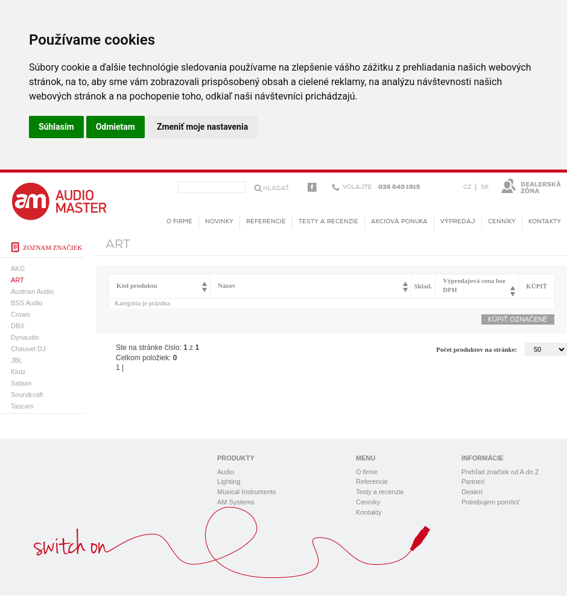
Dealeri (472, 491)
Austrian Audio (32, 291)
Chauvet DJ (28, 348)
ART (17, 280)
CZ (467, 187)
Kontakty (544, 221)
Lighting (229, 481)
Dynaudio (25, 337)
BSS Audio (27, 303)
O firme (179, 221)
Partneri (473, 481)
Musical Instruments (246, 491)
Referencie (266, 221)
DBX (18, 325)
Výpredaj (457, 221)
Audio (225, 471)
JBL (16, 360)
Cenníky (502, 221)
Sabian (21, 383)
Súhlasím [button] (56, 127)
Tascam (22, 406)
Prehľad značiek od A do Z (500, 471)
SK (485, 187)
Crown (20, 314)
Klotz (18, 371)
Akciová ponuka (399, 221)
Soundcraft (27, 394)
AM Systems (236, 502)
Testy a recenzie (328, 221)
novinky (219, 221)
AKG (18, 268)
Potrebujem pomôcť (490, 502)
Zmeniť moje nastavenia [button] (202, 127)
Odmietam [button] (115, 127)
